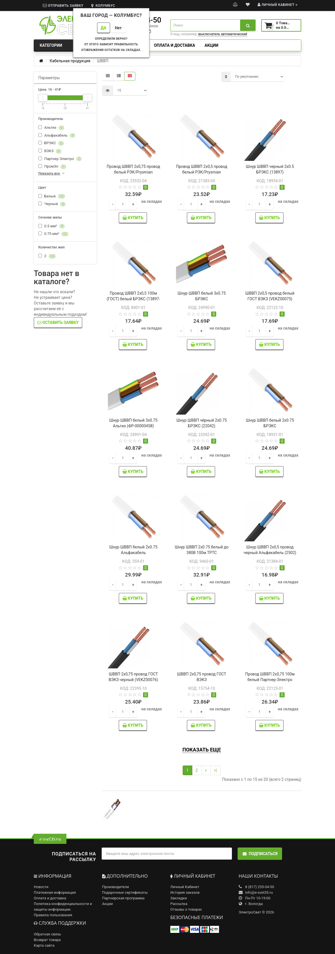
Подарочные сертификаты (125, 892)
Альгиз (51, 127)
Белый (51, 196)
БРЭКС (51, 143)
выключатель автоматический (222, 34)
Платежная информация (55, 892)
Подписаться (260, 853)
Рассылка (178, 904)
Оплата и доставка (174, 45)
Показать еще (201, 750)
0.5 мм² (51, 226)
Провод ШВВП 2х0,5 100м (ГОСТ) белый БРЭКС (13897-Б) (133, 299)
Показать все (52, 173)
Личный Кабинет (184, 887)
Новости (41, 887)
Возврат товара (47, 940)
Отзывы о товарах (186, 909)
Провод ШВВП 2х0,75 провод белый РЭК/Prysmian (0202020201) (133, 172)
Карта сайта (44, 945)
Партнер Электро (60, 159)
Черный (52, 204)
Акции (211, 45)
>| (215, 770)
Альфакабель (56, 135)
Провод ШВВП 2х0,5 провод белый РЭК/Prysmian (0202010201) (201, 172)
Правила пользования (53, 915)
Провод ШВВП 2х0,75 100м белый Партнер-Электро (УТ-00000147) (270, 680)
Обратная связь (47, 934)
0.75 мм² (53, 234)
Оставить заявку (58, 322)
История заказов (185, 892)
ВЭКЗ (49, 151)
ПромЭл (52, 166)
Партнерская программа (123, 898)
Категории (65, 45)
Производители (115, 887)
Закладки (178, 898)
